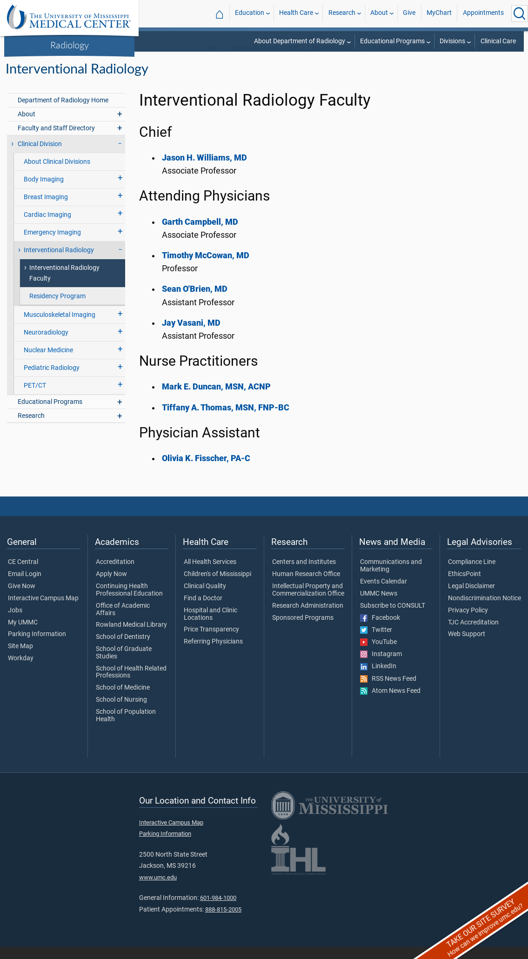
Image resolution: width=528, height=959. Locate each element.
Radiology (69, 44)
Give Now (21, 598)
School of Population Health (126, 727)
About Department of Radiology (299, 41)
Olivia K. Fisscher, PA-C (206, 470)
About (379, 13)
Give (409, 13)
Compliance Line (471, 574)
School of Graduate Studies (124, 664)
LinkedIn (378, 678)
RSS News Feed (388, 691)
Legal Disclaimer (471, 598)
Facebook (380, 630)
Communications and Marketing (391, 577)
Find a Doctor (203, 610)
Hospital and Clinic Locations (210, 626)
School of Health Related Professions (131, 684)
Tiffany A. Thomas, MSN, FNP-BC (225, 419)
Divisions (452, 41)
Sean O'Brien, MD (194, 301)
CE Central (23, 574)
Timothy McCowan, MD (205, 267)
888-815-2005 (223, 921)
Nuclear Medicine (48, 362)
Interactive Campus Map (43, 610)
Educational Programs (392, 41)
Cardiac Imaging (47, 227)
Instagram (381, 666)
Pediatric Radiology (52, 380)
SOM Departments (336, 60)
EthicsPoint (464, 586)
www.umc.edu (158, 889)
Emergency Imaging (52, 244)
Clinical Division (40, 156)
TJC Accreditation (473, 634)
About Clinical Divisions (57, 174)
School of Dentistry (123, 649)
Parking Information (37, 646)
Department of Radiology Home (63, 112)
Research (341, 13)
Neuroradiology (46, 345)
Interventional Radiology (59, 262)
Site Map (20, 658)
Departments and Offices (265, 60)
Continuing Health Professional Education (129, 602)
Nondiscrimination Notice (484, 610)
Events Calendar (383, 593)
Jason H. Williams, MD (204, 169)
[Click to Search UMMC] (519, 13)
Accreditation (115, 574)
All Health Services (210, 574)
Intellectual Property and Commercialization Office (308, 602)
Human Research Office (306, 586)
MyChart (439, 13)
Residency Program (57, 308)
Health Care (296, 13)
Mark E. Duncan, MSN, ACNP (216, 398)
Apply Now (111, 586)
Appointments (483, 13)
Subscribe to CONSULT (392, 618)
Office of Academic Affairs (123, 621)
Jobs (15, 622)
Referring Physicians (213, 653)
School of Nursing (121, 712)
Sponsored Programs (303, 630)
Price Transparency (211, 641)
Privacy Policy (468, 622)
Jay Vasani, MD (191, 335)
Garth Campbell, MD (200, 234)
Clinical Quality (205, 598)
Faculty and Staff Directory (56, 140)
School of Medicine (123, 700)
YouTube (378, 654)
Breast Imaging (46, 209)
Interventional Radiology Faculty (64, 285)
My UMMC (23, 634)
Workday (20, 670)
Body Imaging (44, 191)
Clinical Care (498, 41)
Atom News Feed (390, 703)
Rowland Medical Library (131, 637)
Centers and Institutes (304, 574)
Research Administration (307, 618)
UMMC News (378, 606)
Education (249, 13)
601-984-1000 (218, 909)
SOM (212, 60)
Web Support (466, 646)
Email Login (24, 586)
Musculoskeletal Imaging (59, 327)
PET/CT (35, 398)
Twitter (376, 642)
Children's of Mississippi (217, 586)
